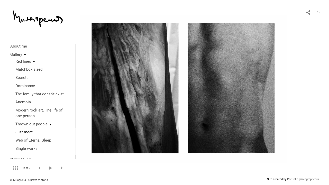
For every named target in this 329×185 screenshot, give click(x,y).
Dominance (25, 86)
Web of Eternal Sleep (33, 140)
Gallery (16, 54)
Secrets (22, 77)
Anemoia (23, 102)
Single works (26, 148)
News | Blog (20, 159)
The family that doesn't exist (39, 94)
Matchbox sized (28, 69)
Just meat (24, 132)
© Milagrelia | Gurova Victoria (29, 180)
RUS (318, 12)
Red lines (23, 61)
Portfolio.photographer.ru (303, 179)
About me (18, 46)
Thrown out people (31, 124)
